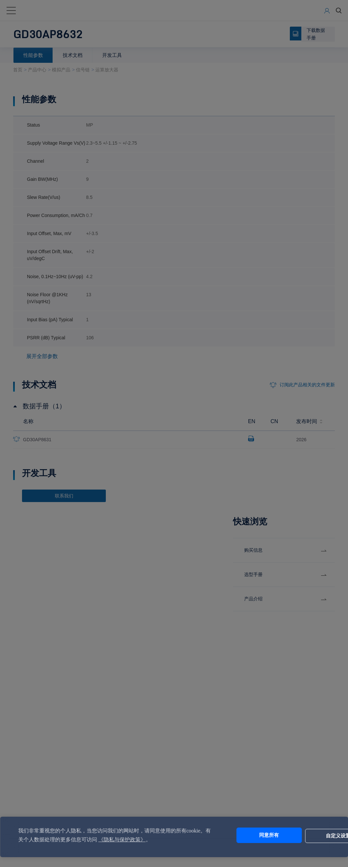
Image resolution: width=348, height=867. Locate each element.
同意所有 (250, 835)
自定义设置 (305, 835)
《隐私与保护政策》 (146, 839)
